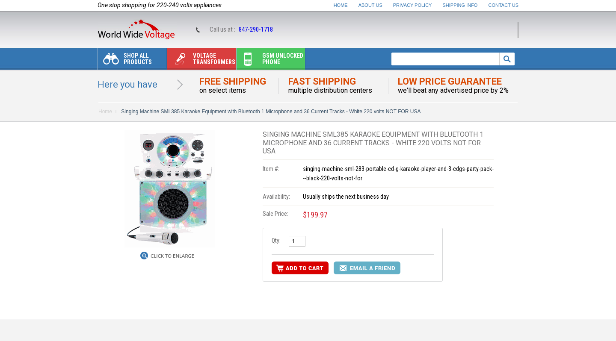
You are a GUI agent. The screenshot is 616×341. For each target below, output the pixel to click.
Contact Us (504, 5)
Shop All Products (125, 61)
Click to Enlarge (172, 256)
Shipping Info (460, 5)
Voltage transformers (201, 61)
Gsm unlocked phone (270, 61)
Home (341, 5)
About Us (370, 5)
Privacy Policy (412, 5)
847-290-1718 (256, 29)
